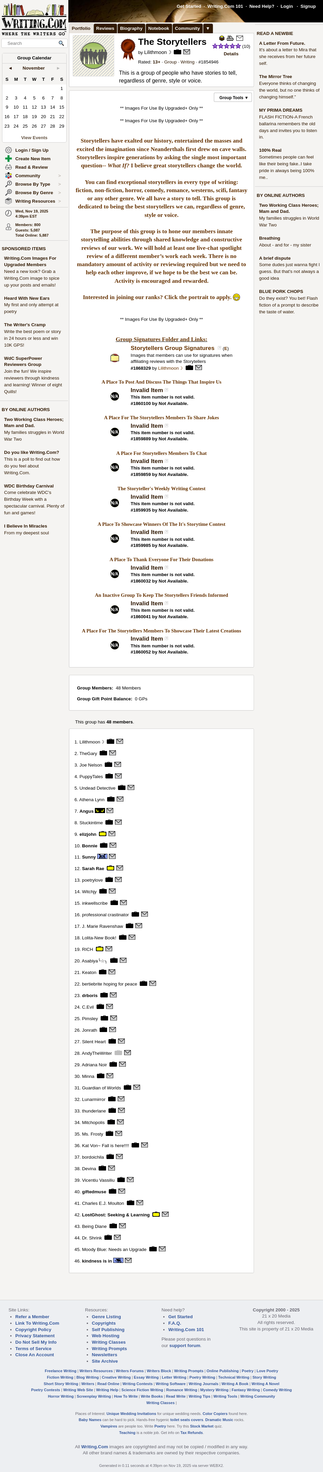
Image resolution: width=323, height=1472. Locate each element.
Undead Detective (98, 787)
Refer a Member (32, 1316)
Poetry (248, 1371)
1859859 (142, 474)
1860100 (142, 403)
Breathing (269, 238)
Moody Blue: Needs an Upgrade (114, 1249)
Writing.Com (94, 1446)
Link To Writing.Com (37, 1323)
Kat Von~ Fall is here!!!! (105, 1145)
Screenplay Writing (94, 1396)
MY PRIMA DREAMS (280, 110)
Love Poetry (267, 1371)
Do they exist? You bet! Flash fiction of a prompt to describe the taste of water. (289, 305)
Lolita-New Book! (99, 937)
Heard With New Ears (27, 298)
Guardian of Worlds (101, 1087)
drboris (90, 995)
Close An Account (34, 1354)
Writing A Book (235, 1384)
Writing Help (107, 1390)
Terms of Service (33, 1348)
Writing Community (257, 1396)
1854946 (210, 62)
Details (231, 53)
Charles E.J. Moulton (103, 1203)
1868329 (142, 368)
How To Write (126, 1396)
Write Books (152, 1396)
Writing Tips (199, 1396)
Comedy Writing (277, 1390)
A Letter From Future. (282, 43)
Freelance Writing (60, 1371)
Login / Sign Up (32, 150)
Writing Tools (225, 1396)
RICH (87, 949)
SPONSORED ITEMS (24, 248)
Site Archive (105, 1361)
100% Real (270, 150)
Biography (131, 28)
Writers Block (159, 1371)
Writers (87, 1384)
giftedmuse (94, 1191)
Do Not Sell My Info (35, 1342)
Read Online (108, 1384)
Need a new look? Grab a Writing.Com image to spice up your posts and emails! (32, 278)
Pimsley (90, 1018)
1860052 (142, 652)
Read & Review (31, 167)
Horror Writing (61, 1396)
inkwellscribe (95, 903)
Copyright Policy (33, 1329)
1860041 (142, 616)
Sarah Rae (93, 868)
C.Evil (88, 1007)
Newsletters (104, 1354)
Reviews (105, 28)
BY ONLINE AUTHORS (26, 409)
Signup (308, 6)
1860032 (142, 581)
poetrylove (92, 880)
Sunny (89, 857)
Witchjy (89, 891)
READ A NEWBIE (275, 33)
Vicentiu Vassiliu (98, 1180)
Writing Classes (109, 1342)
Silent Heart (94, 1041)
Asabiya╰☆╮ (94, 960)
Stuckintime (91, 822)
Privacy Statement (35, 1335)
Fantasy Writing (246, 1390)
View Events (34, 137)
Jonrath (89, 1030)
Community (38, 175)
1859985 (142, 545)
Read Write (176, 1396)
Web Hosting (105, 1335)
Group (170, 62)
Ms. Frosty (92, 1134)
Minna (88, 1076)
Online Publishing (223, 1371)
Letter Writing (174, 1377)
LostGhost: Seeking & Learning (116, 1214)
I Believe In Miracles (25, 526)
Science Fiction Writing (142, 1390)
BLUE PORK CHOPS (281, 291)
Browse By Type (38, 184)
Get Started (189, 6)
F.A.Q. (174, 1323)
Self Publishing (108, 1329)
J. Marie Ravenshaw (102, 926)
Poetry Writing (202, 1377)
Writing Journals (203, 1384)
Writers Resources (96, 1371)
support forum (184, 1345)
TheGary (88, 753)
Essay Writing (146, 1377)
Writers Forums (130, 1371)
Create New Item (33, 158)
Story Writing (264, 1377)
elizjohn (88, 833)
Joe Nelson (91, 764)
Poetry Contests (45, 1390)
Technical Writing (234, 1377)
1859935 (142, 510)
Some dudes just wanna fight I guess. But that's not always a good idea (289, 271)
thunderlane (94, 1111)
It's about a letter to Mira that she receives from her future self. (288, 56)
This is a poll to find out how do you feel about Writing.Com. (32, 466)
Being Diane (94, 1226)
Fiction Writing (60, 1377)
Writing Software (171, 1384)
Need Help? (261, 6)
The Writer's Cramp (25, 324)
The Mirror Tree (275, 76)
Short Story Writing (61, 1384)
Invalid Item (147, 390)
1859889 (142, 438)
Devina (89, 1168)
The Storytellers (172, 42)
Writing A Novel (265, 1384)
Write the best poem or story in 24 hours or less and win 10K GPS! (32, 338)
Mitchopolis (93, 1122)
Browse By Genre (38, 192)
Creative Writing (116, 1377)
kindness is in (97, 1261)
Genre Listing (106, 1316)
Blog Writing (87, 1377)
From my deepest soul (26, 532)
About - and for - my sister (285, 244)
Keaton (89, 972)
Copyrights (104, 1323)
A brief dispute (275, 258)
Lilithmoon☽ (157, 52)
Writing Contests (137, 1384)
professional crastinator (105, 914)
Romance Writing (181, 1390)
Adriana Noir (94, 1064)
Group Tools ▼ (234, 97)
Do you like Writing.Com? (31, 452)
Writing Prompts (109, 1348)
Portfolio (81, 28)
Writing (187, 62)
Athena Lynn (91, 799)
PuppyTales (91, 776)
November (34, 68)
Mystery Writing (214, 1390)
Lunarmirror (93, 1099)
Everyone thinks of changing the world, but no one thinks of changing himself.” (289, 90)
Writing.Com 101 (225, 6)
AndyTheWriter (97, 1053)
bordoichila (93, 1157)
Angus (87, 810)
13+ (156, 62)
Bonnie (89, 845)
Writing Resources (38, 201)
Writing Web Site (78, 1390)
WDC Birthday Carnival (29, 486)
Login (286, 6)
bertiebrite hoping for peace (109, 984)
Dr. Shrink (92, 1237)
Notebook (158, 28)
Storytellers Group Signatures (173, 348)
